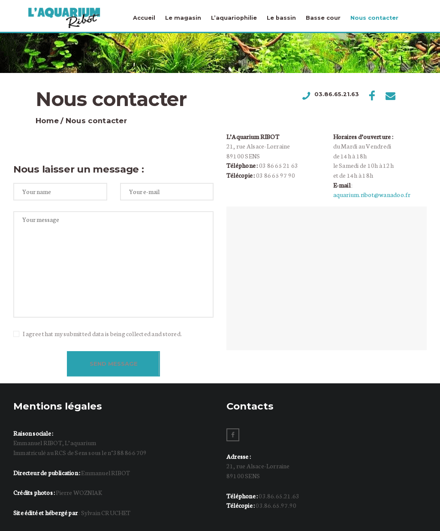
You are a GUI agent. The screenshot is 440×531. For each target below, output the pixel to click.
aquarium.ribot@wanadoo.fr (372, 194)
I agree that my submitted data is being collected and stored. (102, 333)
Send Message (114, 363)
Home (47, 121)
